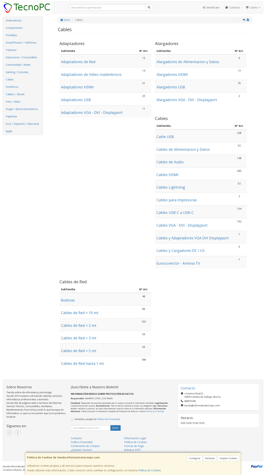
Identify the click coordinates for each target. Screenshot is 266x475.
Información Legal (135, 438)
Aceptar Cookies (228, 458)
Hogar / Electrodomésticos (22, 109)
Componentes (14, 28)
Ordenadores (13, 20)
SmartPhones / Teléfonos (21, 42)
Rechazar (210, 458)
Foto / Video (13, 101)
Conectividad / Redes (18, 64)
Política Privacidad (81, 442)
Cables (10, 79)
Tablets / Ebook (15, 94)
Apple (9, 131)
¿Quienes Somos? (81, 450)
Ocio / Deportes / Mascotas (22, 123)
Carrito (253, 7)
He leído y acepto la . (97, 419)
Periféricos (12, 87)
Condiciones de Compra (85, 446)
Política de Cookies (149, 470)
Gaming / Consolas (17, 72)
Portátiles (11, 35)
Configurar (194, 458)
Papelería (11, 116)
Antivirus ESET (132, 450)
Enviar (115, 427)
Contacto (232, 7)
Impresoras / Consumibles (21, 57)
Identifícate (211, 7)
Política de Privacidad (155, 411)
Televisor (11, 50)
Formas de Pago (134, 446)
